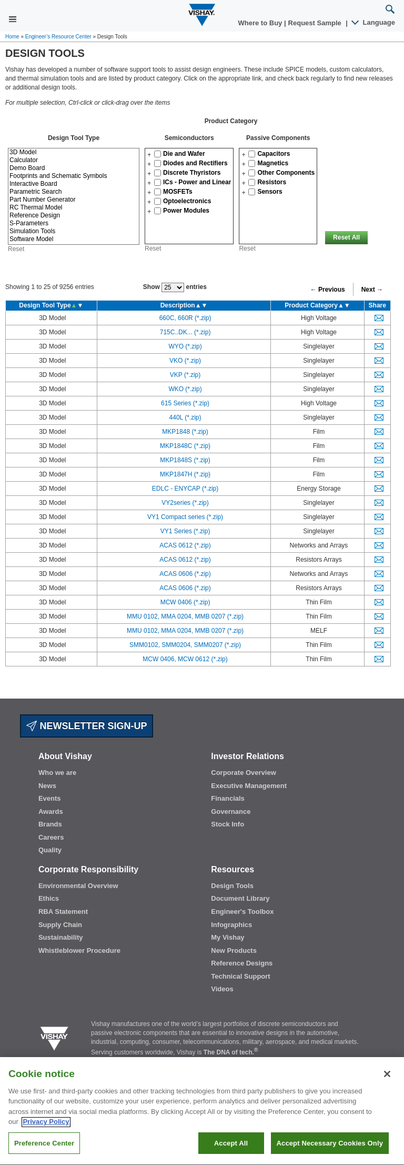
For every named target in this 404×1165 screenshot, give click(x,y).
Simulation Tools (73, 231)
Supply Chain (60, 925)
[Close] (387, 1084)
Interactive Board (73, 184)
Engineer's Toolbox (242, 911)
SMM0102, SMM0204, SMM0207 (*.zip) (185, 645)
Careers (51, 837)
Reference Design (73, 216)
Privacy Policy (46, 1133)
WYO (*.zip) (184, 346)
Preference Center (44, 1154)
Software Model (73, 239)
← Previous (327, 289)
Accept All (231, 1154)
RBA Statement (63, 911)
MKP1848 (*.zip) (185, 431)
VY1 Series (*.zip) (185, 531)
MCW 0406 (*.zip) (185, 602)
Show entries (175, 287)
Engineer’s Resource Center (58, 36)
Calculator (73, 160)
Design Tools (232, 886)
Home (12, 36)
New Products (234, 950)
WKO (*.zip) (184, 389)
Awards (50, 811)
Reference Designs (241, 963)
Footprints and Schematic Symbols (73, 176)
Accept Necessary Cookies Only (330, 1154)
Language (373, 22)
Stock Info (227, 824)
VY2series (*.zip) (184, 502)
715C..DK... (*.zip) (185, 332)
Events (49, 798)
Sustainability (60, 937)
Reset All (346, 237)
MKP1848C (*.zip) (185, 446)
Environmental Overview (78, 886)
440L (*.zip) (185, 417)
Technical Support (240, 976)
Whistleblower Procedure (79, 950)
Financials (228, 798)
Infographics (231, 925)
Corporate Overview (243, 772)
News (47, 786)
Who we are (57, 772)
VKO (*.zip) (185, 360)
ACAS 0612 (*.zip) (184, 545)
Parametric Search (73, 192)
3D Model (73, 152)
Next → (372, 289)
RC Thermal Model (73, 208)
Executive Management (249, 786)
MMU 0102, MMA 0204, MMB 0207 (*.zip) (185, 616)
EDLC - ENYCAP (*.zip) (185, 488)
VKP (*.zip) (185, 375)
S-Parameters (73, 223)
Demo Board (73, 168)
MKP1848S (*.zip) (185, 460)
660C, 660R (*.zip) (185, 318)
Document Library (240, 898)
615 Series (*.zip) (185, 403)
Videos (222, 989)
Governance (230, 811)
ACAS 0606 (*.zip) (184, 573)
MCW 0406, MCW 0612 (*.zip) (185, 659)
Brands (50, 824)
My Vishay (227, 937)
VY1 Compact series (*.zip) (185, 517)
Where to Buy (261, 23)
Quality (50, 850)
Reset (16, 249)
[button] (149, 154)
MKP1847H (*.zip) (185, 474)
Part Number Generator (73, 200)
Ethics (48, 898)
